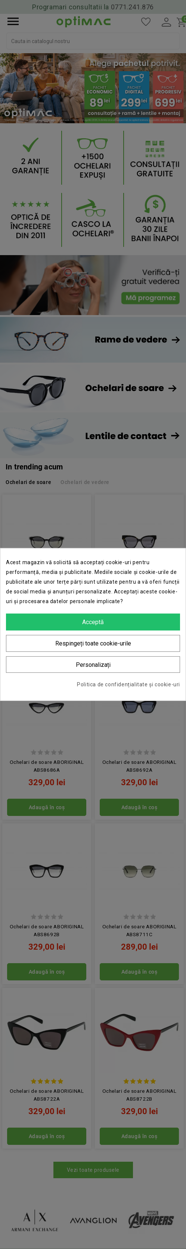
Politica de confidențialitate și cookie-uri (128, 684)
